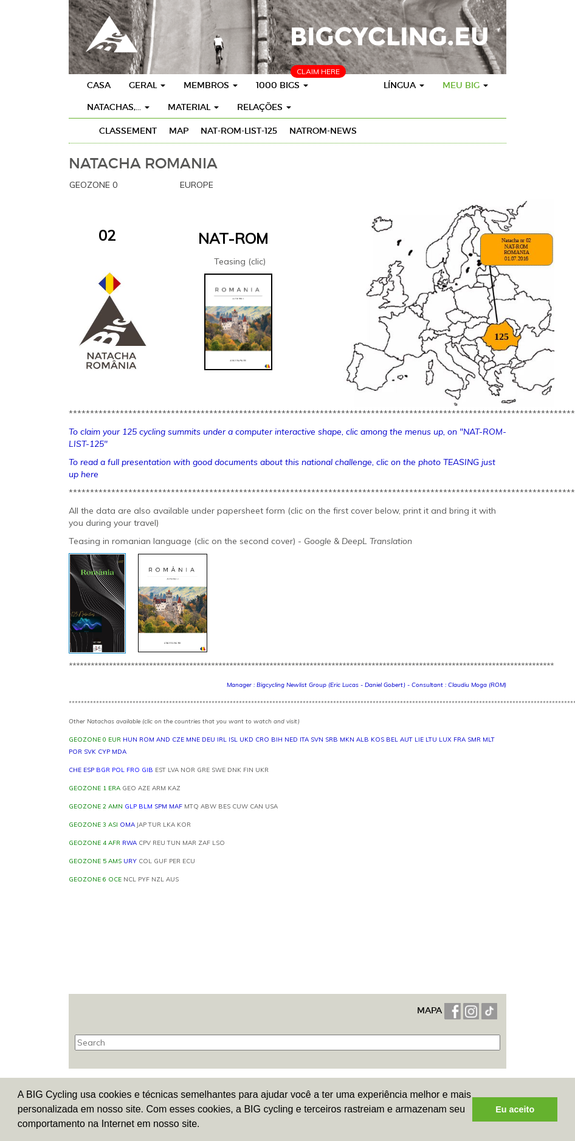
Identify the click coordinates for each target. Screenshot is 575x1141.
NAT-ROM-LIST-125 (239, 130)
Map (178, 130)
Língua (404, 85)
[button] (204, 1125)
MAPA (430, 1010)
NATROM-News (323, 130)
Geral (147, 85)
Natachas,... (118, 107)
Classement (128, 130)
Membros (211, 85)
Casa (99, 85)
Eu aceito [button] (514, 1109)
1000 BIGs (282, 85)
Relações (264, 107)
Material (193, 107)
